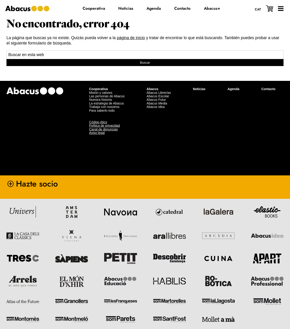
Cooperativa (98, 88)
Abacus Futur (156, 99)
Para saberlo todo (102, 110)
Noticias (199, 88)
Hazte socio (37, 183)
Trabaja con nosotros (104, 106)
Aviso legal (97, 132)
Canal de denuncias (103, 128)
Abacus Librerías (159, 92)
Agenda (233, 88)
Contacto (268, 88)
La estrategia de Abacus (106, 102)
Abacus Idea (156, 106)
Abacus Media (157, 102)
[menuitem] (258, 9)
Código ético (98, 121)
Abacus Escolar (158, 95)
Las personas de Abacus (107, 95)
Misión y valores (100, 92)
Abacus (152, 88)
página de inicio (131, 37)
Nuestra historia (100, 99)
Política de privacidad (104, 125)
